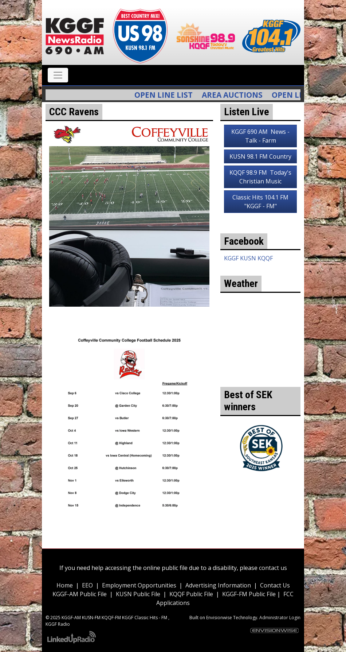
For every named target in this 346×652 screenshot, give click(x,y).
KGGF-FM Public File (249, 594)
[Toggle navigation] (58, 75)
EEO (87, 585)
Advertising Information (218, 585)
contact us (273, 568)
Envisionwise (219, 617)
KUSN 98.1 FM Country (260, 156)
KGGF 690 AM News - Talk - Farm (260, 136)
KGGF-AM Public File (79, 594)
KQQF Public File (191, 594)
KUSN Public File (138, 594)
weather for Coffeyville (260, 376)
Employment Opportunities (139, 585)
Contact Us (275, 585)
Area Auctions (237, 95)
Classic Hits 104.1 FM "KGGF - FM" (260, 201)
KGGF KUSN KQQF (248, 258)
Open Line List (168, 95)
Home (64, 585)
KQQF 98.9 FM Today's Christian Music (260, 176)
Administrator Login (279, 617)
